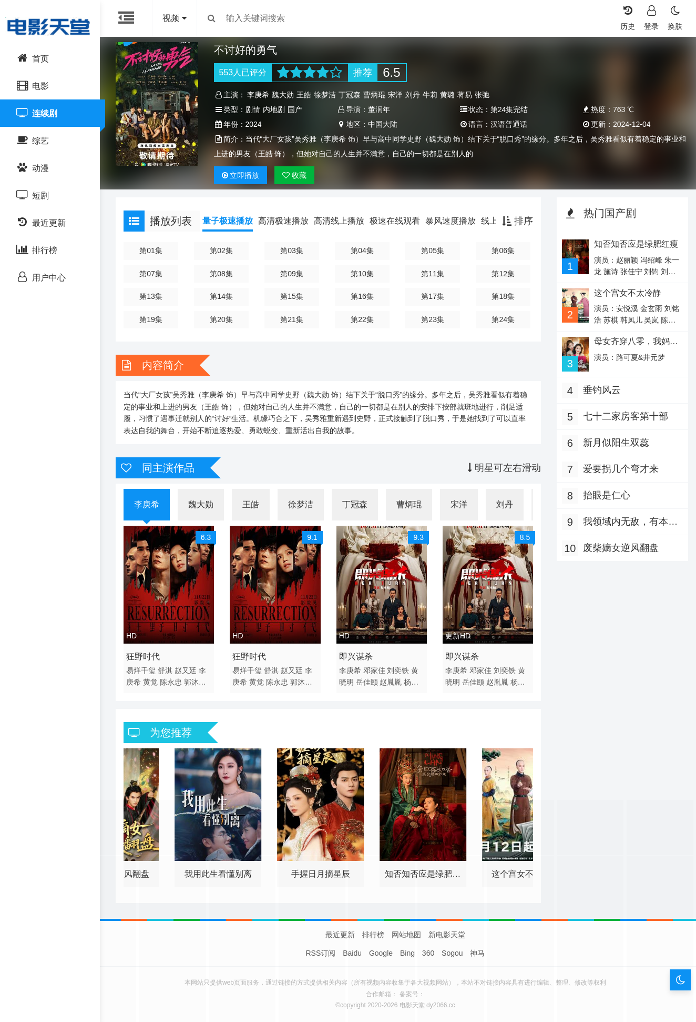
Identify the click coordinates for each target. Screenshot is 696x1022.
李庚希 (258, 95)
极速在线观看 (395, 220)
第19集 (150, 319)
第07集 (150, 273)
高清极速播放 (283, 220)
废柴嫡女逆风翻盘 (621, 548)
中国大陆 (382, 124)
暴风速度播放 (450, 220)
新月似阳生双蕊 (616, 442)
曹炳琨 (374, 95)
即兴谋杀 (356, 656)
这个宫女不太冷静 (627, 292)
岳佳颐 (367, 682)
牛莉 (430, 95)
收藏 (294, 175)
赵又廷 (186, 670)
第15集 (291, 296)
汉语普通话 (508, 124)
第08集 (221, 273)
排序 (517, 221)
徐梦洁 (325, 95)
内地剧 (274, 109)
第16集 (362, 296)
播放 (241, 175)
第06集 (503, 250)
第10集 (362, 273)
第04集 (362, 250)
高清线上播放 (339, 220)
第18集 (503, 296)
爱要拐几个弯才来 (621, 469)
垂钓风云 (602, 390)
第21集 (291, 319)
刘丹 (412, 95)
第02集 (221, 250)
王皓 (303, 95)
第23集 (432, 319)
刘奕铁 (398, 670)
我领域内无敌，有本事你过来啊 (630, 522)
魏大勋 (283, 95)
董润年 (379, 109)
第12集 (503, 273)
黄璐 (447, 95)
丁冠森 (350, 95)
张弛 (482, 95)
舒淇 (165, 670)
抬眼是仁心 (606, 495)
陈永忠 (171, 682)
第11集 (432, 273)
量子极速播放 (227, 220)
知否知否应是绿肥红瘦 (636, 243)
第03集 (291, 250)
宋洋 (395, 95)
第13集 (150, 296)
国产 (295, 109)
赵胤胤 (391, 682)
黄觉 (150, 682)
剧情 (252, 109)
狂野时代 (143, 656)
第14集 (221, 296)
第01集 (150, 250)
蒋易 (464, 95)
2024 (253, 124)
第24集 (503, 319)
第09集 (291, 273)
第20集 (221, 319)
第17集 (432, 296)
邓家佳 (374, 670)
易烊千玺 (141, 670)
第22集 (362, 319)
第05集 (432, 250)
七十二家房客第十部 (625, 416)
